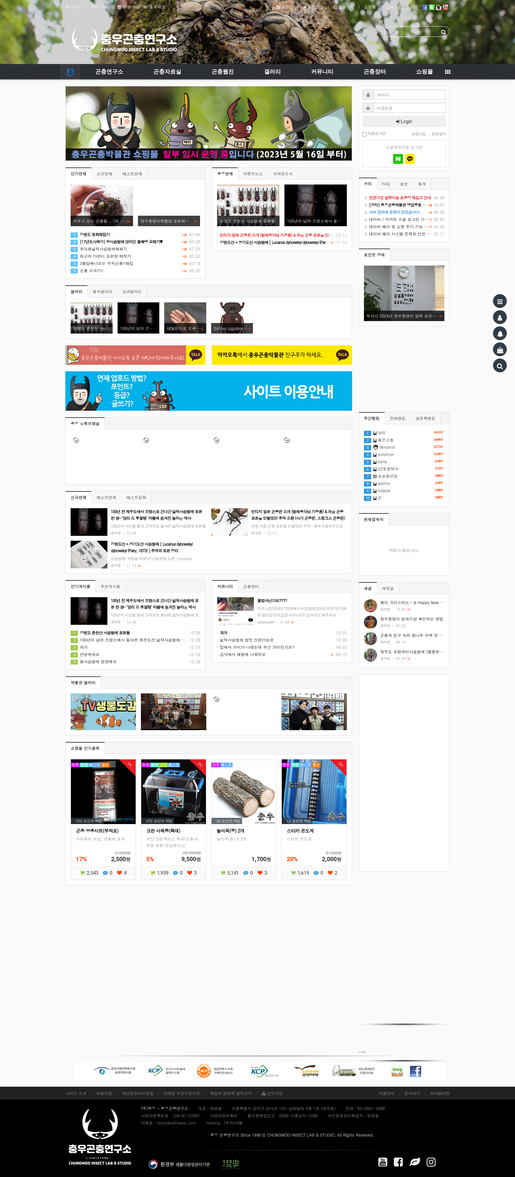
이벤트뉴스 (253, 173)
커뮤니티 (322, 71)
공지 (368, 183)
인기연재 (78, 173)
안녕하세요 (85, 654)
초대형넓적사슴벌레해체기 (99, 248)
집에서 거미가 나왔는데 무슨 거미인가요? (255, 647)
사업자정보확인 (223, 1115)
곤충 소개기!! (87, 270)
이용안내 (386, 1093)
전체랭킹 (398, 418)
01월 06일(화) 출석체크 (141, 7)
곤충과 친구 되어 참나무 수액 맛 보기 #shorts (421, 635)
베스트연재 (132, 173)
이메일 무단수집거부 (181, 1093)
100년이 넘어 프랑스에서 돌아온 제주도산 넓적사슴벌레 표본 (130, 640)
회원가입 (313, 7)
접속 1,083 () (399, 7)
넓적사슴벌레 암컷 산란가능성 (245, 640)
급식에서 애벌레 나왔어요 (241, 654)
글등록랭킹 (426, 418)
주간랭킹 (372, 418)
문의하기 (412, 1093)
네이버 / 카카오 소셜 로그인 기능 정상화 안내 (404, 219)
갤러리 (272, 71)
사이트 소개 (75, 1093)
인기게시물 (80, 586)
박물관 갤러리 (83, 682)
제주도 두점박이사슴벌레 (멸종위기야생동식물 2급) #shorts (433, 651)
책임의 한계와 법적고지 (231, 1093)
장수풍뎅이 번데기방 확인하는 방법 (411, 618)
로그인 (285, 7)
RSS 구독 (99, 7)
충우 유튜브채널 (85, 423)
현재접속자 (374, 519)
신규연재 (104, 173)
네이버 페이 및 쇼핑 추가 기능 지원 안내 (404, 226)
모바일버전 (440, 1093)
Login (404, 121)
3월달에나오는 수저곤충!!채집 (102, 263)
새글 (368, 588)
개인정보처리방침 (137, 1093)
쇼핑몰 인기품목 (85, 748)
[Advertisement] (404, 772)
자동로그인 (374, 134)
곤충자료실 (167, 71)
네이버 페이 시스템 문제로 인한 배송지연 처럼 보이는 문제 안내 (404, 233)
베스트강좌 (136, 497)
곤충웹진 (223, 71)
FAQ (386, 183)
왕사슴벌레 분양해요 (94, 661)
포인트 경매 (374, 254)
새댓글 (388, 588)
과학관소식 (283, 173)
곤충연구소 (109, 71)
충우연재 (225, 173)
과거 (79, 647)
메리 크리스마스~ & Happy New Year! (414, 602)
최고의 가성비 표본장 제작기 (101, 256)
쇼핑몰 (370, 7)
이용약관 (104, 1093)
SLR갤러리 (132, 291)
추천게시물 (110, 586)
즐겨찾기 (73, 7)
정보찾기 (343, 7)
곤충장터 (375, 71)
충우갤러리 (102, 291)
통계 (422, 183)
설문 (404, 183)
